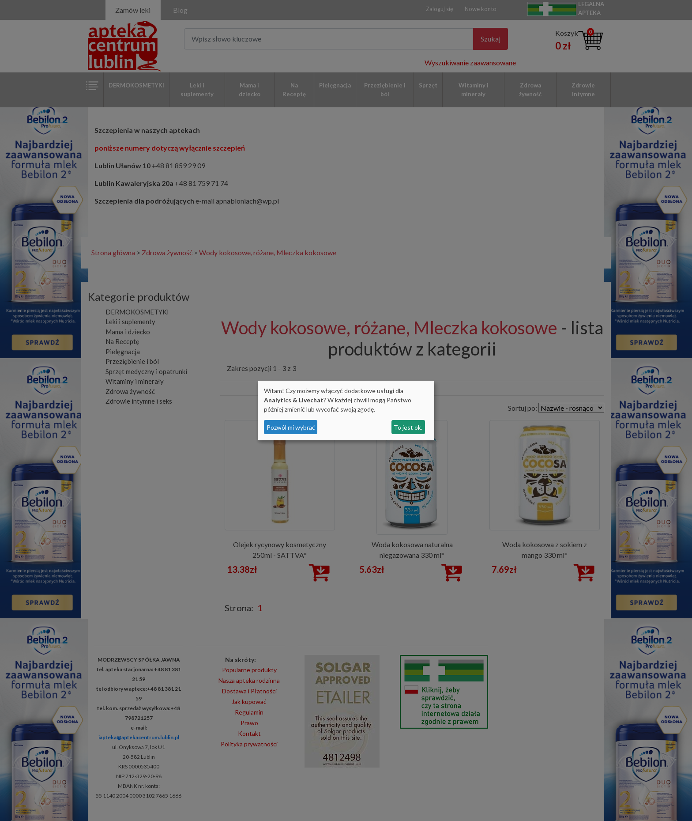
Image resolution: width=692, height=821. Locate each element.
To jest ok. (408, 427)
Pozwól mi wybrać (291, 427)
